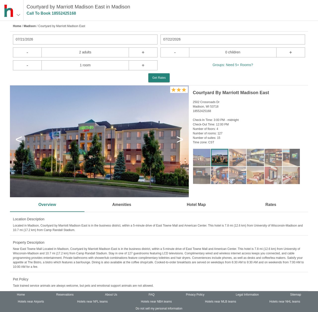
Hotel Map (196, 204)
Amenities (121, 204)
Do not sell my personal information (159, 308)
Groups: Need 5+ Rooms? (232, 65)
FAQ (152, 294)
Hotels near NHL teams (284, 301)
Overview (47, 204)
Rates (270, 204)
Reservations (65, 294)
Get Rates (159, 77)
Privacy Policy (195, 294)
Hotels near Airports (31, 301)
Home (17, 26)
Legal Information (247, 294)
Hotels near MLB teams (220, 301)
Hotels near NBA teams (156, 301)
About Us (111, 294)
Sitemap (295, 294)
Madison (30, 26)
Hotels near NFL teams (92, 301)
